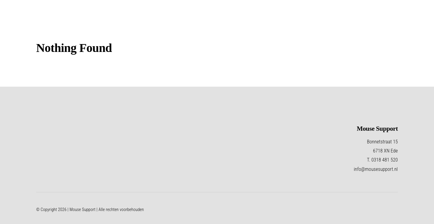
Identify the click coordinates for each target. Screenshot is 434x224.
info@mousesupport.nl (376, 169)
